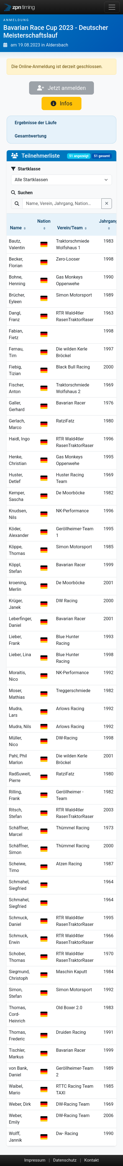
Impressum (34, 1160)
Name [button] (18, 227)
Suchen (22, 192)
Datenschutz (65, 1160)
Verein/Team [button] (72, 227)
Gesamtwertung (31, 136)
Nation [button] (43, 224)
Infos (61, 103)
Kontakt (91, 1160)
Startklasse (25, 169)
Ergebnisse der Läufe (36, 122)
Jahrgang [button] (108, 224)
